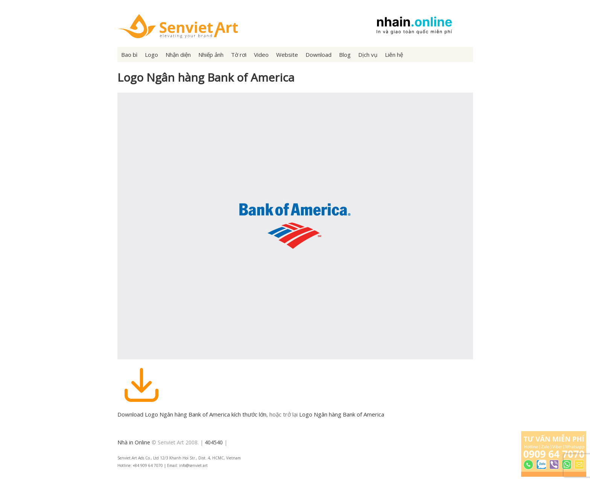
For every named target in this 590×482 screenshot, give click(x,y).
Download (318, 54)
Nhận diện (178, 54)
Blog (345, 54)
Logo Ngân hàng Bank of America (341, 414)
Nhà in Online (133, 442)
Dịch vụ (367, 54)
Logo (151, 54)
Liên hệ (394, 54)
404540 (214, 442)
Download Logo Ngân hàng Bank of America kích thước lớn (191, 414)
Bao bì (129, 54)
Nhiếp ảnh (211, 54)
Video (261, 54)
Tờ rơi (238, 54)
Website (287, 54)
